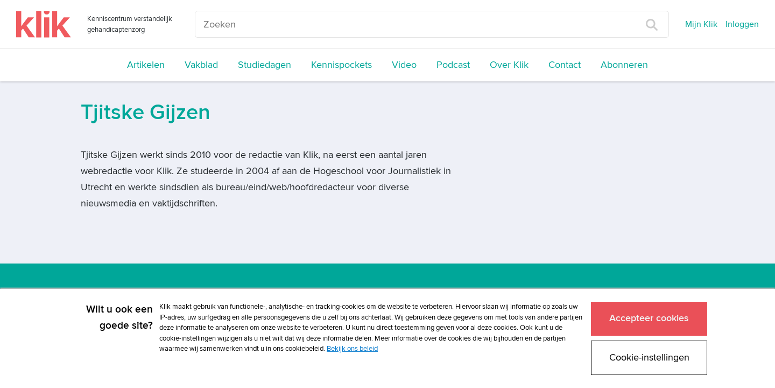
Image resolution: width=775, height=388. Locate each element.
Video (404, 65)
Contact (564, 65)
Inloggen (742, 24)
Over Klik (509, 65)
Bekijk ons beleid (352, 348)
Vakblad (201, 65)
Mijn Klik (701, 24)
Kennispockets (341, 65)
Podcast (453, 65)
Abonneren (624, 65)
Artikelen (146, 65)
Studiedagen (264, 65)
